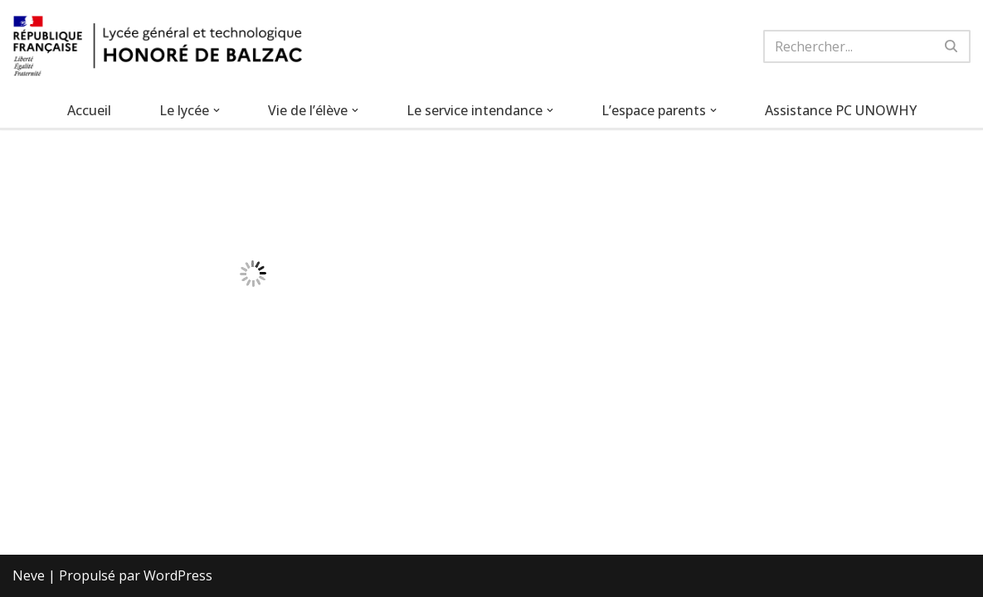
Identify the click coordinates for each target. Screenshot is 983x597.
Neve (28, 575)
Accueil (89, 110)
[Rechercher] (848, 46)
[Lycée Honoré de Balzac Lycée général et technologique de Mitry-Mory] (157, 46)
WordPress (178, 575)
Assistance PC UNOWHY (841, 110)
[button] (216, 110)
